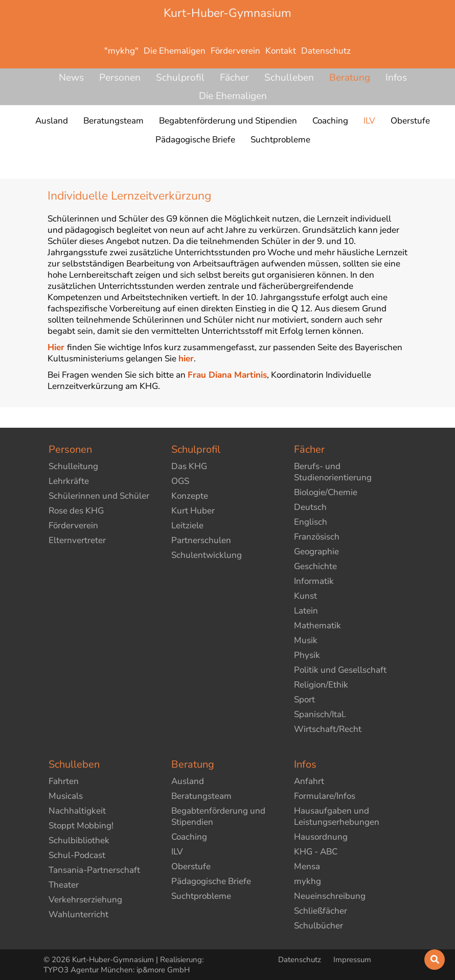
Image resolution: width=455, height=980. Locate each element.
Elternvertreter (77, 540)
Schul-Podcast (77, 855)
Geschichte (315, 566)
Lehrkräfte (69, 481)
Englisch (310, 522)
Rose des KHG (76, 511)
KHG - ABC (315, 851)
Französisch (316, 537)
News (71, 77)
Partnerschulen (201, 540)
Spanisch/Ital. (320, 714)
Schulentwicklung (206, 555)
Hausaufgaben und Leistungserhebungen (336, 816)
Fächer (234, 77)
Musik (305, 640)
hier (186, 358)
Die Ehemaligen (233, 96)
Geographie (316, 551)
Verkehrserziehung (85, 899)
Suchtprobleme (201, 896)
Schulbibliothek (79, 840)
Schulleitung (73, 466)
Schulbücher (318, 926)
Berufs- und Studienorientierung (333, 471)
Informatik (314, 581)
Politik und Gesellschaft (340, 670)
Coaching (189, 837)
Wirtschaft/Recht (327, 729)
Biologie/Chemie (325, 492)
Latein (306, 611)
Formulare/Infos (324, 796)
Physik (307, 655)
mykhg (307, 881)
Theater (64, 885)
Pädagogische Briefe (211, 881)
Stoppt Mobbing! (81, 825)
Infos (396, 77)
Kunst (305, 596)
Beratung (349, 77)
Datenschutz (300, 959)
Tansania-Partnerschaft (94, 870)
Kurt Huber (193, 511)
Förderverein (73, 525)
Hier (56, 347)
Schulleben (289, 77)
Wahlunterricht (78, 914)
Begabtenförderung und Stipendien (218, 816)
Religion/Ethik (321, 685)
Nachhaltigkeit (77, 811)
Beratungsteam (201, 796)
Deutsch (310, 507)
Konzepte (189, 496)
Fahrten (64, 781)
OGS (180, 481)
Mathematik (317, 625)
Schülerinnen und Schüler (99, 496)
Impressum (352, 959)
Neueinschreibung (330, 896)
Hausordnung (321, 837)
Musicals (66, 796)
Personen (120, 77)
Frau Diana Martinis (227, 375)
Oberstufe (191, 866)
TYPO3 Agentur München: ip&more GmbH (116, 970)
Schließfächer (320, 911)
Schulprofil (180, 77)
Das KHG (189, 466)
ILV (177, 851)
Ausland (187, 781)
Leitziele (187, 525)
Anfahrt (309, 781)
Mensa (307, 866)
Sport (304, 699)
